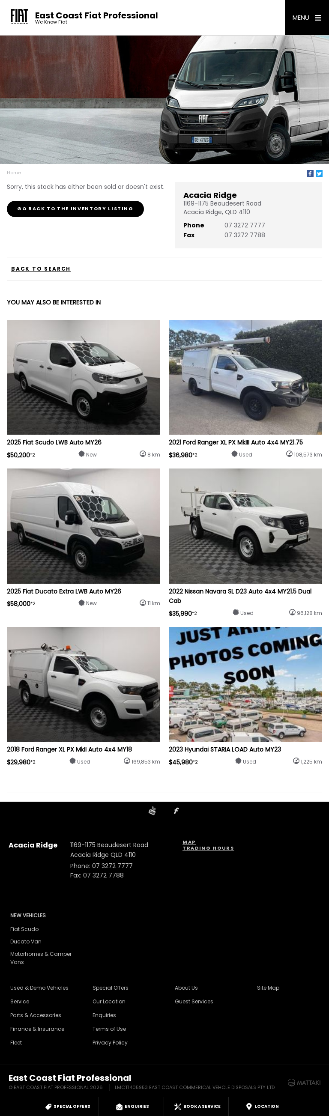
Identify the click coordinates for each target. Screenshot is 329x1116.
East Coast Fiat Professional (96, 17)
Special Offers (111, 987)
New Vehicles (28, 915)
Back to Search (41, 269)
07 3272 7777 (244, 225)
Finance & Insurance (37, 1028)
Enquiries (104, 1015)
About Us (186, 987)
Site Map (268, 987)
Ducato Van (26, 941)
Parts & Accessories (35, 1015)
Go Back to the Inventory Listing (75, 208)
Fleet (16, 1042)
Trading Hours (208, 847)
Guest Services (194, 1001)
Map (189, 841)
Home (14, 172)
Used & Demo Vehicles (39, 987)
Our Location (109, 1001)
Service (19, 1001)
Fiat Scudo (24, 929)
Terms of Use (109, 1028)
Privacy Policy (110, 1042)
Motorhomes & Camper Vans (41, 958)
